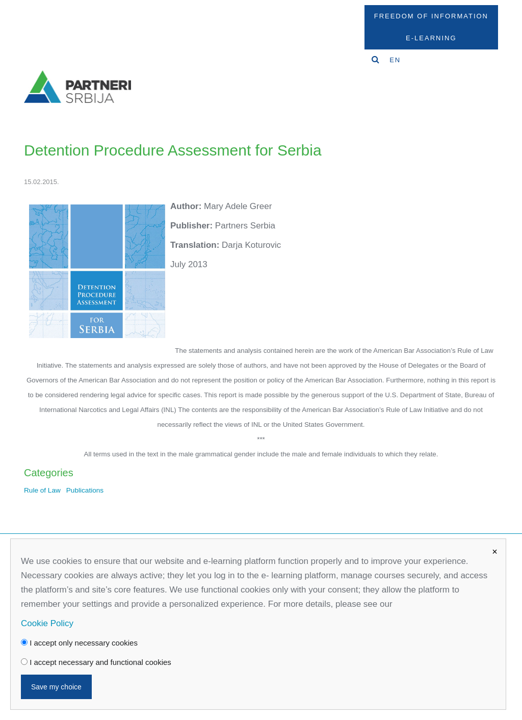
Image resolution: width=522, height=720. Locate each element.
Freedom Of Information (431, 16)
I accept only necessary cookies (79, 642)
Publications (84, 490)
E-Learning (431, 38)
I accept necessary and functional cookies (96, 662)
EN (395, 60)
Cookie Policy (47, 623)
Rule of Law (42, 490)
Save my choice (56, 687)
